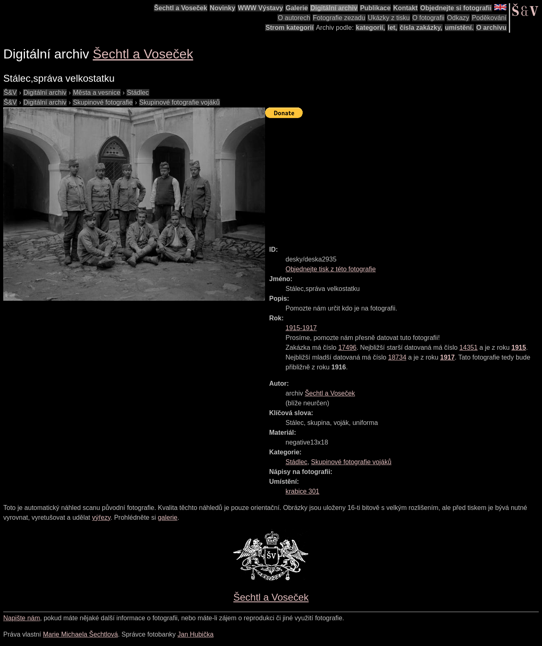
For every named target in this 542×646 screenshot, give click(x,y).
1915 (518, 347)
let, (392, 27)
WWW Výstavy (260, 7)
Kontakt (405, 7)
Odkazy (458, 17)
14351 (468, 347)
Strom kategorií (289, 27)
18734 (397, 357)
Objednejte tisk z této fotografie (331, 269)
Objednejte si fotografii (455, 7)
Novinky (222, 7)
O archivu (491, 27)
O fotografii (428, 17)
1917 (447, 357)
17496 (347, 347)
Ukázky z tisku (388, 17)
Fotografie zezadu (339, 17)
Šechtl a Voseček (180, 7)
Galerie (297, 7)
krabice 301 (302, 491)
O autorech (294, 17)
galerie (168, 517)
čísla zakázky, (421, 27)
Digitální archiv (334, 7)
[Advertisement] (403, 178)
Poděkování (489, 17)
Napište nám (21, 618)
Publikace (375, 7)
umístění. (459, 27)
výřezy (101, 517)
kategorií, (370, 27)
